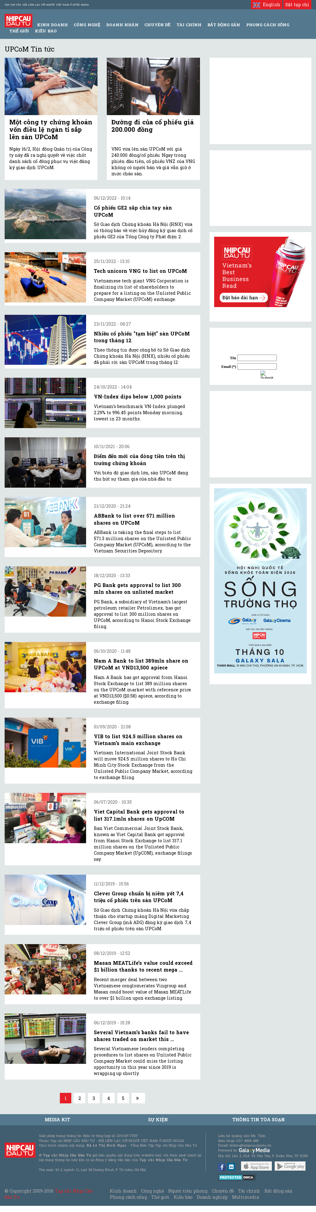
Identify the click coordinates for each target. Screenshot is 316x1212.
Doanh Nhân (122, 24)
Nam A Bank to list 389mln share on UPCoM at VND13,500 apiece (141, 664)
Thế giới (19, 31)
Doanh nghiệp (212, 1197)
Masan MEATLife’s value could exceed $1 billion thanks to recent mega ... (143, 966)
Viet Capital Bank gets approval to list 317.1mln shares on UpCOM (139, 815)
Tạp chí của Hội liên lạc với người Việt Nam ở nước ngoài (47, 4)
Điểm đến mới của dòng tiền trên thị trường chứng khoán (139, 459)
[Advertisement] (260, 434)
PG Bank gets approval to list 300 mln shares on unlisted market (137, 588)
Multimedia (245, 1197)
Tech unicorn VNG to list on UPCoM (140, 271)
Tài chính (249, 1191)
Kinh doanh (123, 1191)
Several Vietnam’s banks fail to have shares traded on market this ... (141, 1035)
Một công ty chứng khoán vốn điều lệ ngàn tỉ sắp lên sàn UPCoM (50, 129)
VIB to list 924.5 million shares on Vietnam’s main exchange (138, 739)
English (266, 4)
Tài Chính (189, 24)
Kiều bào (45, 31)
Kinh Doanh (52, 24)
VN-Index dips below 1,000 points (137, 396)
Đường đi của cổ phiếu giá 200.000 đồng (152, 125)
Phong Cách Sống (267, 24)
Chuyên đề (157, 24)
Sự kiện (158, 1119)
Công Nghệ (87, 24)
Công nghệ (152, 1191)
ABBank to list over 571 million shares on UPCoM (134, 519)
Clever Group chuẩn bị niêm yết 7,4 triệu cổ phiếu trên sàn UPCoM (139, 896)
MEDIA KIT (57, 1119)
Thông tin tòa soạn (258, 1119)
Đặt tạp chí (297, 4)
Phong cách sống (128, 1197)
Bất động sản (223, 24)
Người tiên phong (187, 1191)
